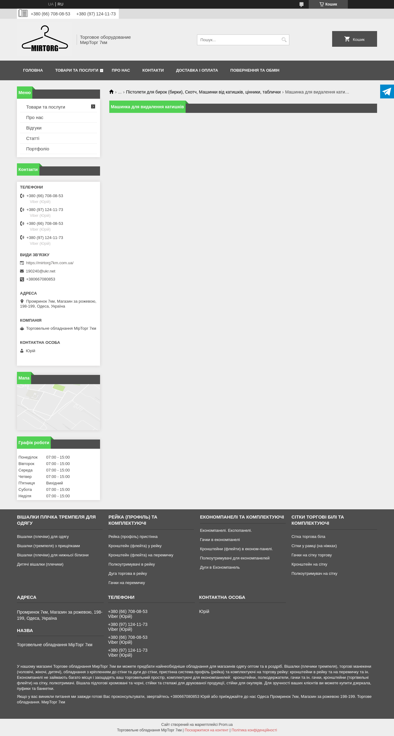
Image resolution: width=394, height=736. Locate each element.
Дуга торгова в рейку (127, 573)
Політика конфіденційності (254, 730)
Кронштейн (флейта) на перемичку (140, 555)
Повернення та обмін (254, 70)
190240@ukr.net (40, 271)
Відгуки (34, 127)
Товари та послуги (76, 70)
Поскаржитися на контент (206, 730)
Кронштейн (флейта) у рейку (135, 545)
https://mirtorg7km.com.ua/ (50, 263)
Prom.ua (226, 724)
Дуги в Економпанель (220, 567)
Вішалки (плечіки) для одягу (43, 536)
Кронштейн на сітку (309, 564)
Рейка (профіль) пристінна (133, 536)
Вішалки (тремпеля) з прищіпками (48, 545)
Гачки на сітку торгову (311, 555)
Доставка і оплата (197, 70)
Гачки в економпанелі (220, 539)
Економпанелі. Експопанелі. (226, 530)
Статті (32, 138)
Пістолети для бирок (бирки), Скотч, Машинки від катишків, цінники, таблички (203, 92)
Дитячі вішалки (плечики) (40, 564)
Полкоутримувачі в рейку (131, 564)
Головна (33, 70)
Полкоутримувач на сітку (314, 573)
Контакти (153, 70)
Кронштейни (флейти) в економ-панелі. (236, 549)
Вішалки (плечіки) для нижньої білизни (53, 555)
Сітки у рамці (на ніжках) (314, 545)
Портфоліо (37, 148)
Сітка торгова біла (308, 536)
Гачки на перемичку (126, 582)
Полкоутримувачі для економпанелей (235, 558)
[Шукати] (284, 39)
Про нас (121, 70)
